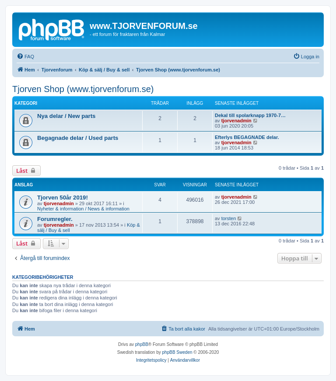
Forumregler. (55, 219)
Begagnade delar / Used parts (77, 138)
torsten (228, 218)
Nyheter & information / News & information (83, 208)
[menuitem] (25, 56)
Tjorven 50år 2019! (62, 197)
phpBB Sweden (177, 352)
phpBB (141, 344)
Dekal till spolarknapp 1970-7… (250, 115)
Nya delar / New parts (66, 116)
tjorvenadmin (236, 120)
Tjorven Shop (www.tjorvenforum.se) (83, 89)
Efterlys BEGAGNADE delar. (247, 137)
